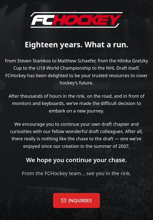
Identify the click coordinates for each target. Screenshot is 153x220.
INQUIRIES (76, 200)
